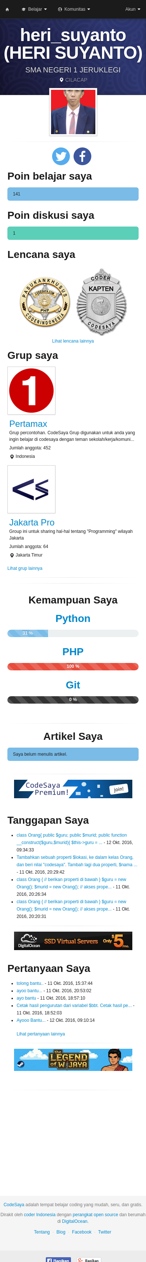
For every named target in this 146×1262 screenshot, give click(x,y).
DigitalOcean (75, 1221)
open (99, 1214)
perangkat (82, 1214)
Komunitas (74, 9)
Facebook (82, 1232)
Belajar (34, 9)
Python (73, 618)
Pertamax (28, 424)
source (111, 1214)
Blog (61, 1232)
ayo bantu (26, 998)
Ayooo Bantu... (31, 1020)
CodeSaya (14, 1204)
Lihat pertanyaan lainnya (41, 1034)
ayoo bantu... (29, 990)
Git (73, 685)
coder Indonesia (39, 1214)
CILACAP (76, 80)
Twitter (104, 1232)
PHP (73, 651)
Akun (132, 9)
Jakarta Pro (32, 522)
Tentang (42, 1232)
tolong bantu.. (30, 983)
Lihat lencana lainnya (73, 341)
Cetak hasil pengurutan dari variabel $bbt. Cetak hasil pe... (74, 1005)
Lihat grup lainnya (25, 568)
